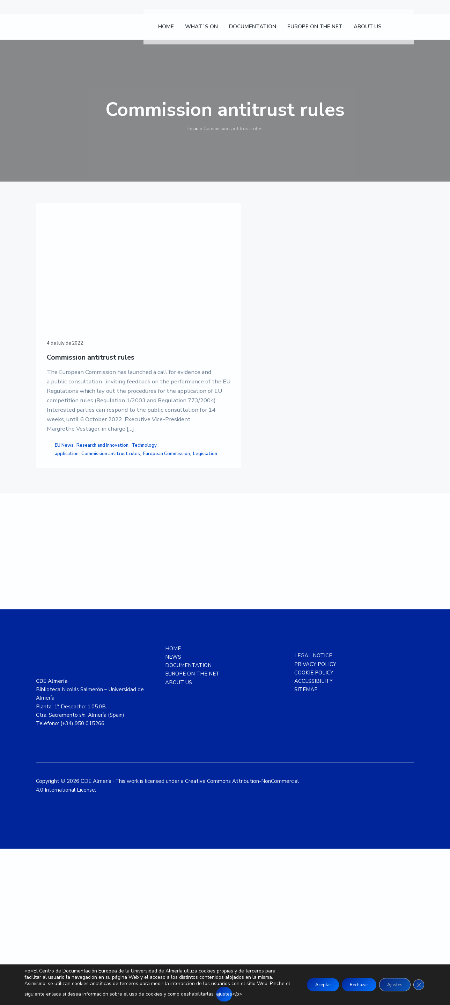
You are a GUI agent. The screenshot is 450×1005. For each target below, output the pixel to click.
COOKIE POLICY (313, 829)
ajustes (32, 994)
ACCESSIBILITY (313, 837)
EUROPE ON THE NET (192, 830)
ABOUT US (178, 838)
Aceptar (304, 981)
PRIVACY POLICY (315, 820)
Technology (60, 574)
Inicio (193, 128)
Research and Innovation (74, 566)
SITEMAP (306, 845)
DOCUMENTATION (188, 821)
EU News (64, 559)
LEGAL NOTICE (313, 811)
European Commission (71, 597)
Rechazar (347, 981)
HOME (173, 804)
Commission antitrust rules (70, 287)
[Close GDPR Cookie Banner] (418, 981)
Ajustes (390, 981)
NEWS (173, 813)
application (67, 582)
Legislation (60, 604)
